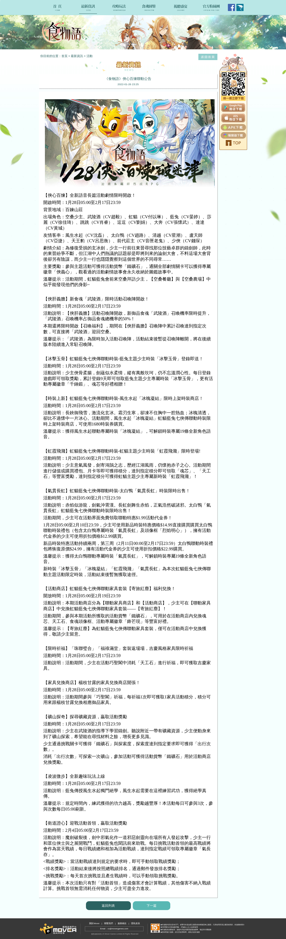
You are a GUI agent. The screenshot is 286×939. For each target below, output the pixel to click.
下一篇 (152, 906)
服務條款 (122, 923)
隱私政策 (135, 923)
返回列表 (108, 906)
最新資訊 (77, 56)
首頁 (64, 56)
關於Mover (94, 923)
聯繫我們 (108, 923)
